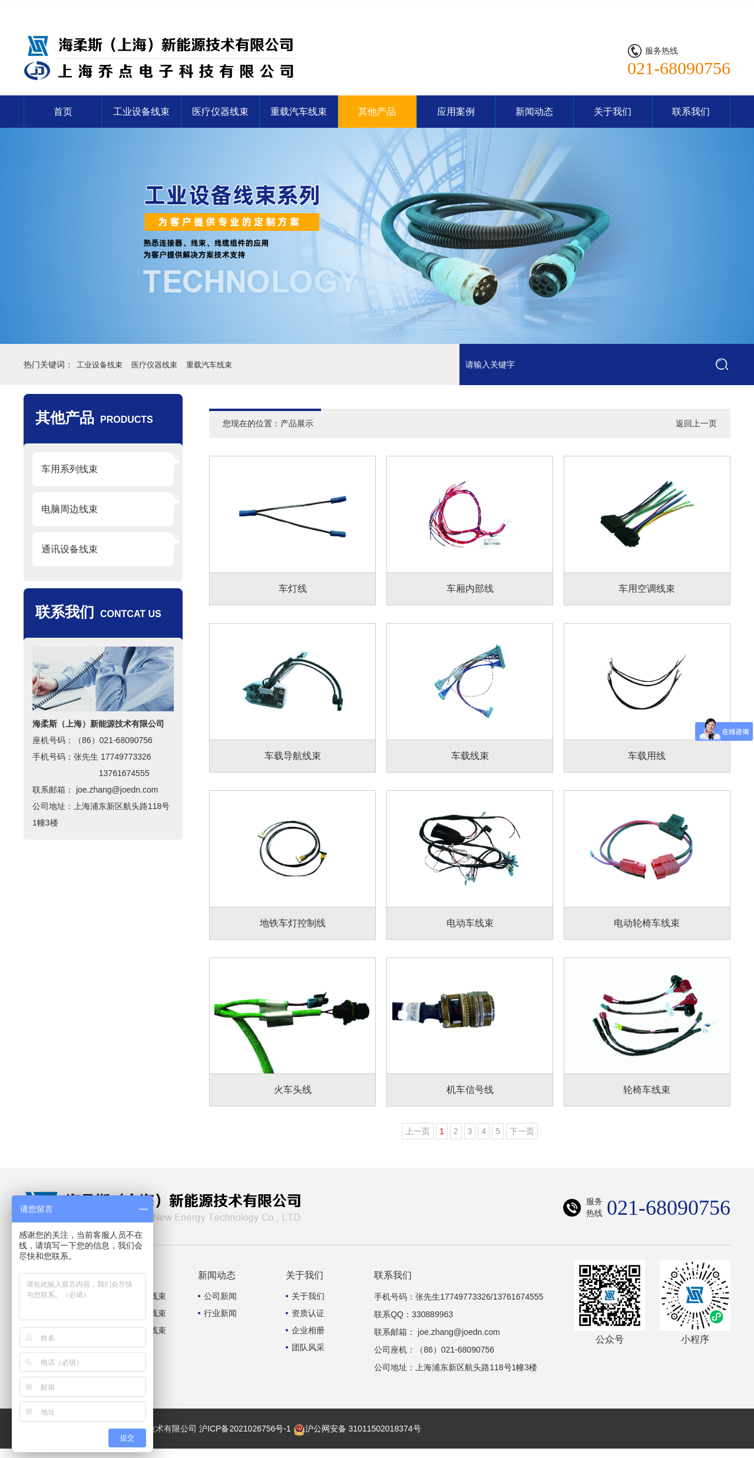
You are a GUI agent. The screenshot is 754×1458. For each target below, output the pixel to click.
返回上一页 (696, 423)
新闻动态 (534, 112)
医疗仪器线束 (220, 112)
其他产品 (377, 112)
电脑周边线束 (69, 509)
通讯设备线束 (69, 549)
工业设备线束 (141, 112)
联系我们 (708, 9)
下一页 (522, 1140)
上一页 (417, 1140)
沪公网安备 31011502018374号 (357, 1438)
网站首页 (660, 9)
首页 (63, 112)
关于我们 (612, 112)
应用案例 (456, 112)
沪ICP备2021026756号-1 (245, 1438)
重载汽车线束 (298, 112)
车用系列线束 (69, 469)
